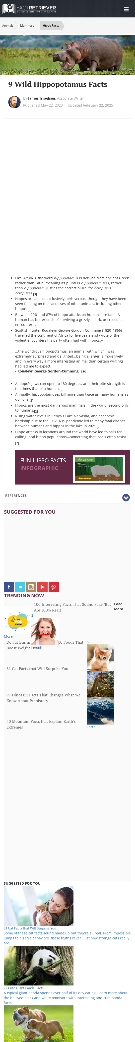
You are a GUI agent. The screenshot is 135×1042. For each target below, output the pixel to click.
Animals (7, 25)
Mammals (27, 25)
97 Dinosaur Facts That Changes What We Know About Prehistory (43, 697)
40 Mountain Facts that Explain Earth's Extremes (41, 724)
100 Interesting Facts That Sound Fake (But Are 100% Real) (72, 607)
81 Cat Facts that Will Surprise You (37, 668)
